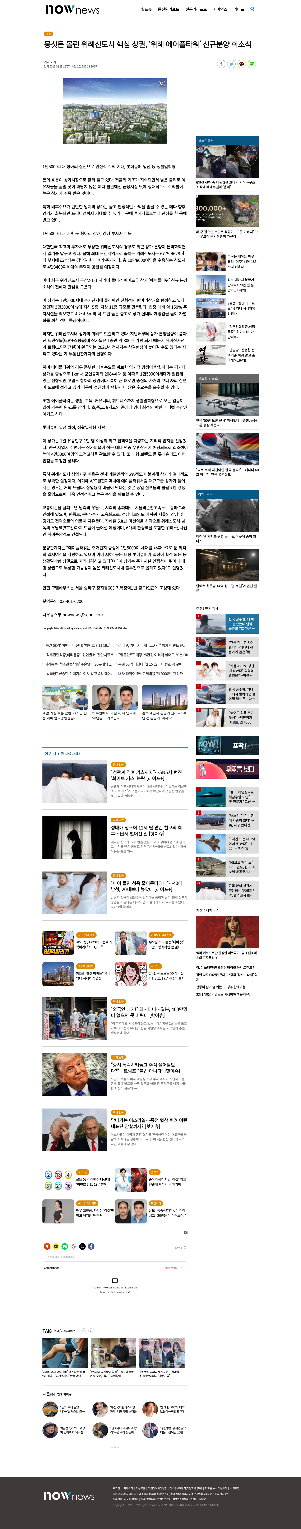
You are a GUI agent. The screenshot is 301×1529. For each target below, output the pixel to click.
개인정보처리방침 (157, 1488)
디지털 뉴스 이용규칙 (216, 1488)
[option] (63, 1359)
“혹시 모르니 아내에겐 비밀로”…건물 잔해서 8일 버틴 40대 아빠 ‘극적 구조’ (62, 1374)
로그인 (116, 1488)
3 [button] (118, 1447)
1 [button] (112, 1447)
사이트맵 (234, 1488)
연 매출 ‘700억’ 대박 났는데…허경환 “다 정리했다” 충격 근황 (173, 1411)
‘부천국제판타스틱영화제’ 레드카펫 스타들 (123, 1409)
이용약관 (140, 1488)
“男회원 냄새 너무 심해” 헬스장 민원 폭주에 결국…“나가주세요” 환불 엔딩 (112, 1374)
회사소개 (128, 1488)
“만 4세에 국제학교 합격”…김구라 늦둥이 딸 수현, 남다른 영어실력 (160, 1374)
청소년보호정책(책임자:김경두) (186, 1488)
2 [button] (115, 1447)
